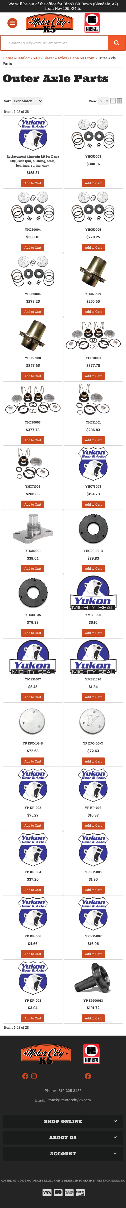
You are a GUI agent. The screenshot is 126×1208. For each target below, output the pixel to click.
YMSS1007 (33, 679)
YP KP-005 (93, 872)
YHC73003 (93, 486)
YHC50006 (33, 294)
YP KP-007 (93, 936)
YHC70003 (33, 422)
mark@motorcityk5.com (69, 1100)
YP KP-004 (33, 872)
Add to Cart (32, 183)
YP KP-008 (33, 1000)
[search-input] (54, 43)
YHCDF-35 (33, 615)
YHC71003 (32, 486)
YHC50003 (93, 156)
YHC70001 (93, 358)
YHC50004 (33, 229)
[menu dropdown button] (12, 23)
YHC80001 (33, 551)
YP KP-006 (33, 936)
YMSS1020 (93, 679)
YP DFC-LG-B (33, 743)
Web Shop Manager (110, 1180)
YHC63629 (93, 294)
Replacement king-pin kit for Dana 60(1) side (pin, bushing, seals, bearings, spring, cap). (33, 160)
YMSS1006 (93, 615)
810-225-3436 (70, 1090)
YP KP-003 (93, 807)
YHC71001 (93, 422)
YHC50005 (93, 229)
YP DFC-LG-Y (93, 743)
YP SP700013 (93, 1000)
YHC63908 (33, 358)
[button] (63, 43)
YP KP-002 (33, 807)
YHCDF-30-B (93, 551)
